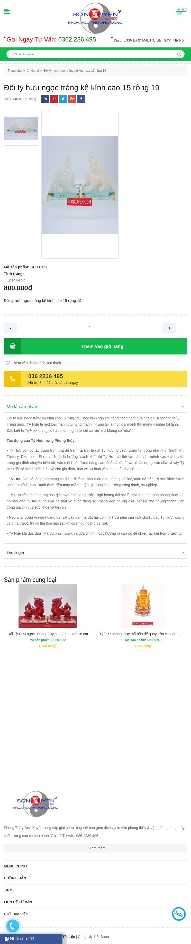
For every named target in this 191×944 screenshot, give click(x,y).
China (17, 99)
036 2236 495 (45, 376)
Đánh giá (18, 280)
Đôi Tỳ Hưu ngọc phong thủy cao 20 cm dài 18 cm (47, 633)
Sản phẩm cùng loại (30, 579)
